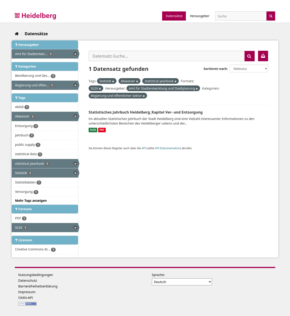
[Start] (17, 33)
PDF (102, 130)
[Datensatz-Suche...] (167, 56)
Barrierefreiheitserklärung (38, 286)
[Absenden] (271, 16)
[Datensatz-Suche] (240, 16)
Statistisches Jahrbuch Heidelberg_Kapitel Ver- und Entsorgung (146, 112)
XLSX (93, 130)
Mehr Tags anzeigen (31, 200)
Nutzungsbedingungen (35, 275)
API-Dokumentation (167, 148)
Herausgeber (199, 16)
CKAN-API (25, 297)
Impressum (26, 292)
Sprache (158, 275)
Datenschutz (27, 280)
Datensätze (174, 16)
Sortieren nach (215, 68)
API (144, 148)
